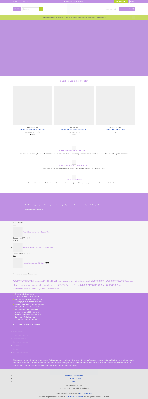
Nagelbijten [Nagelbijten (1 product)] (31, 285)
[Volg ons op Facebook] (32, 1)
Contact (16, 349)
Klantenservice (111, 9)
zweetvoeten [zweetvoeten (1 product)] (55, 289)
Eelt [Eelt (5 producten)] (55, 281)
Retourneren (17, 346)
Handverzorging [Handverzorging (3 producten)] (68, 281)
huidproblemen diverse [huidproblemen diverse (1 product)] (82, 281)
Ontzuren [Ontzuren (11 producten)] (60, 285)
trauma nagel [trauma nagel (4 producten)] (36, 289)
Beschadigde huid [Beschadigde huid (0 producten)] (39, 281)
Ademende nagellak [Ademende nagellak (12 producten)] (23, 280)
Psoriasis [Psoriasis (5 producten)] (78, 285)
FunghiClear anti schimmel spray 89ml (33, 129)
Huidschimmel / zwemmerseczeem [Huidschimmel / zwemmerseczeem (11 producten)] (107, 280)
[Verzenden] (41, 9)
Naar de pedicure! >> (20, 353)
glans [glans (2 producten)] (60, 281)
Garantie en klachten (20, 342)
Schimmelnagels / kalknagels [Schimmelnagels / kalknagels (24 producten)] (100, 284)
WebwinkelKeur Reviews (74, 397)
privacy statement (74, 378)
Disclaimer (74, 381)
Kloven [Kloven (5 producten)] (16, 285)
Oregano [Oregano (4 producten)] (69, 285)
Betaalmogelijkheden (20, 335)
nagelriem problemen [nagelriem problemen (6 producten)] (45, 285)
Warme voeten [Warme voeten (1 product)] (46, 289)
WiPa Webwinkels (85, 393)
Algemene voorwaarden (74, 376)
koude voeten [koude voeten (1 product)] (24, 285)
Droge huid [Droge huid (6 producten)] (48, 281)
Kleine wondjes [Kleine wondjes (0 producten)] (129, 281)
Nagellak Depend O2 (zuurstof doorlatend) (74, 129)
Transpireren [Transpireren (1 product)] (26, 289)
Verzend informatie (19, 339)
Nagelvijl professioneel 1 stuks (115, 129)
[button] (132, 1)
